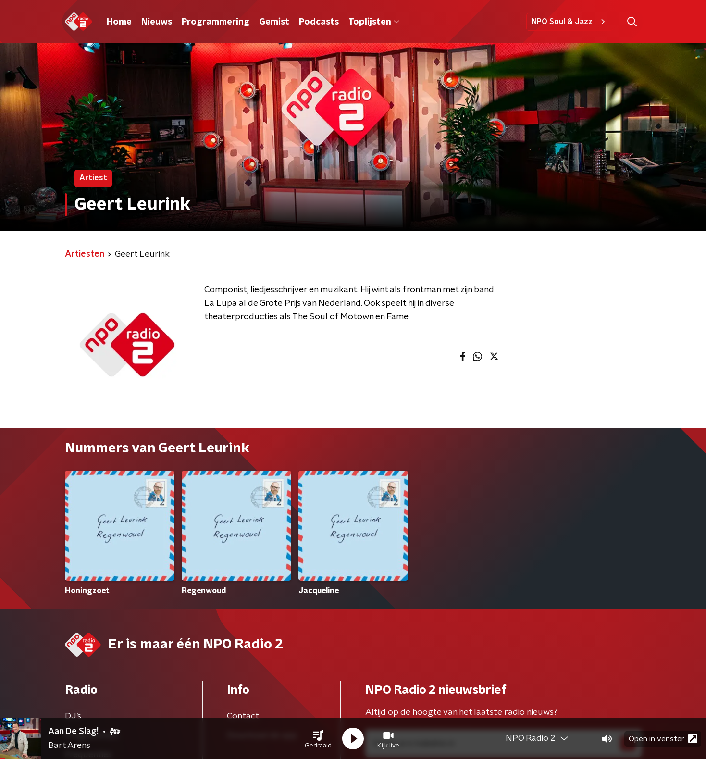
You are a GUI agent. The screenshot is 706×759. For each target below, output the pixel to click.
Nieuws (156, 22)
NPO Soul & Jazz (570, 21)
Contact (243, 716)
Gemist (274, 22)
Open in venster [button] (663, 738)
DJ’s (73, 716)
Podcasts (319, 22)
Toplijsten (373, 22)
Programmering (215, 22)
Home (119, 22)
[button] (318, 738)
